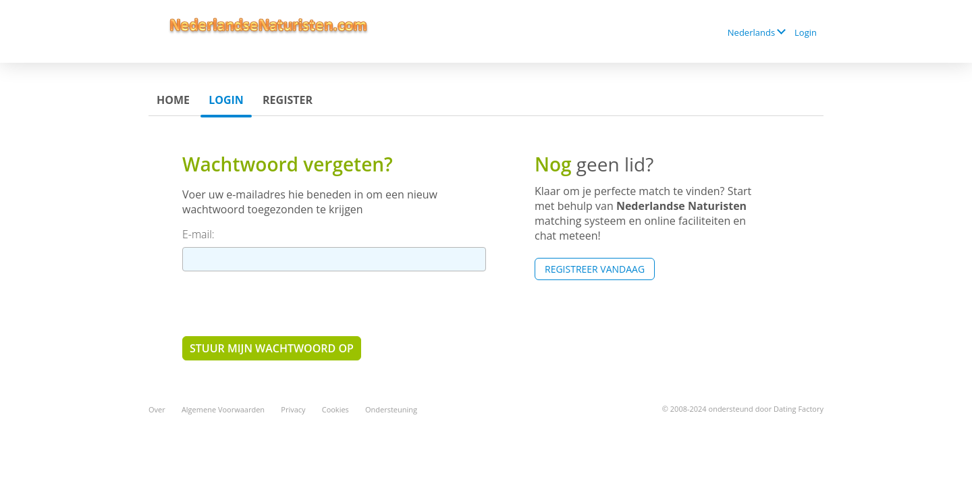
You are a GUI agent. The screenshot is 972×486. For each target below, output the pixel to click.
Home (173, 99)
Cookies (335, 409)
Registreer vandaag (595, 269)
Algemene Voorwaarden (223, 409)
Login (805, 32)
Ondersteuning (391, 409)
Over (156, 409)
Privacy (293, 409)
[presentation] (284, 303)
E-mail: (198, 234)
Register (288, 99)
